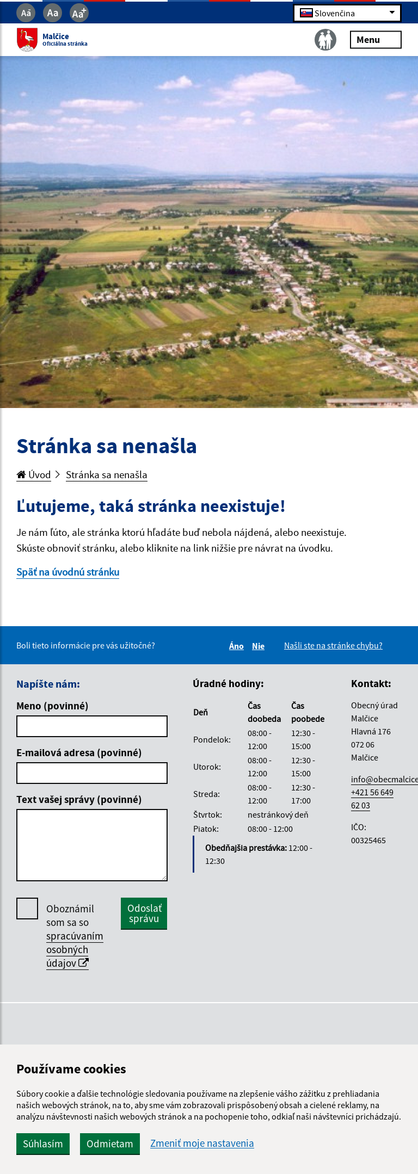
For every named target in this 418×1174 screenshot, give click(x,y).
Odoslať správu (144, 913)
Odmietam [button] (110, 1143)
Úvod (33, 474)
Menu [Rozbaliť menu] (375, 39)
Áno (238, 645)
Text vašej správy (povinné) (79, 799)
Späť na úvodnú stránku (67, 571)
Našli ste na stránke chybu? (333, 645)
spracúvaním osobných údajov (74, 949)
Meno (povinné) (52, 705)
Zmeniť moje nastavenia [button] (202, 1143)
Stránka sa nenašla (106, 474)
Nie (260, 645)
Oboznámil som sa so (74, 936)
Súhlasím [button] (43, 1143)
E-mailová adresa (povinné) (79, 752)
